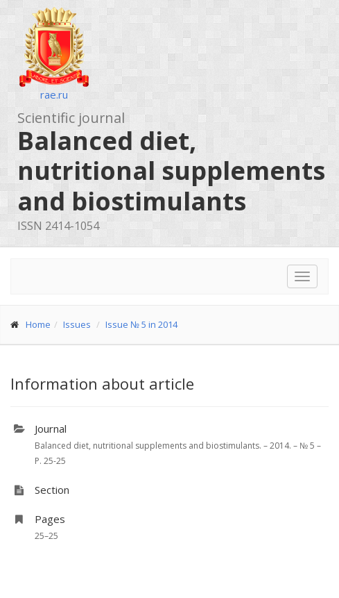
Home (38, 324)
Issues (77, 324)
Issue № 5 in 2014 (141, 324)
